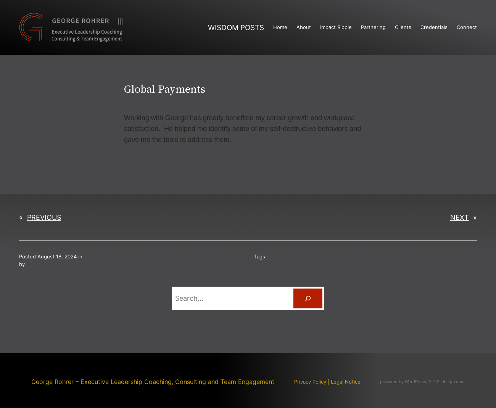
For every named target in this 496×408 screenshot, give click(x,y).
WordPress (415, 381)
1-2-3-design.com (446, 381)
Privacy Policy (310, 382)
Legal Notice (346, 382)
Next (459, 217)
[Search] (307, 298)
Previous (44, 217)
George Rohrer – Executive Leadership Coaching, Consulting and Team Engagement (152, 381)
